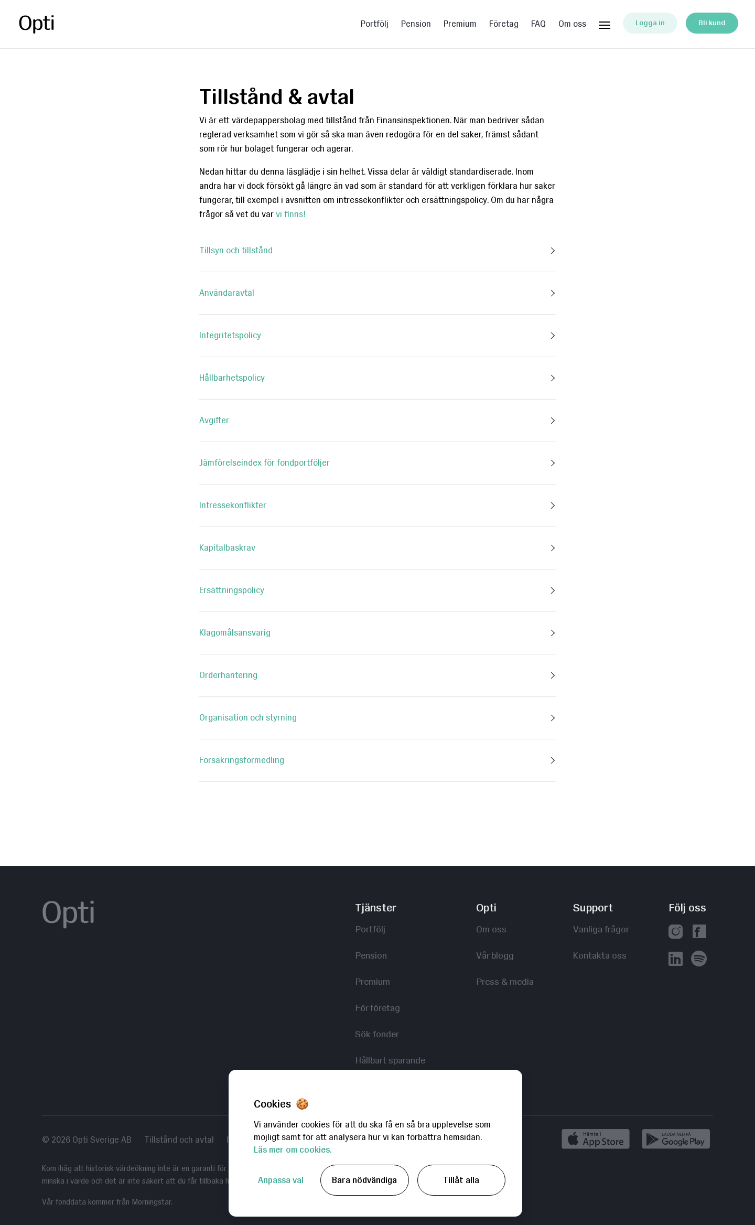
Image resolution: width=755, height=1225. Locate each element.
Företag (504, 24)
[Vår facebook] (699, 932)
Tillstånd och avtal (179, 1140)
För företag (377, 1007)
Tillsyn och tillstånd (236, 250)
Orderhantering (228, 675)
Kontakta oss (600, 955)
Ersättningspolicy (231, 590)
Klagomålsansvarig (235, 633)
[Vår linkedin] (675, 960)
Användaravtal (226, 293)
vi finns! (291, 214)
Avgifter (214, 420)
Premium (460, 24)
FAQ (538, 24)
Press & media (505, 981)
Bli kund (712, 22)
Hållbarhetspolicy (232, 378)
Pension (416, 24)
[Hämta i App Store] (599, 1141)
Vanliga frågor (601, 928)
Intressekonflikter (232, 505)
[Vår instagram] (675, 932)
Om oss (572, 24)
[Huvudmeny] (604, 23)
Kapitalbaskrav (227, 548)
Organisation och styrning (248, 718)
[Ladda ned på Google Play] (676, 1141)
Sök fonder (377, 1033)
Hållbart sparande (390, 1060)
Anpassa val (281, 1180)
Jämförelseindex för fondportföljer (264, 463)
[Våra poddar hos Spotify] (699, 960)
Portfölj (375, 24)
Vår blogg (495, 955)
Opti (59, 24)
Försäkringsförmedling (241, 760)
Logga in (650, 22)
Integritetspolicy (230, 335)
